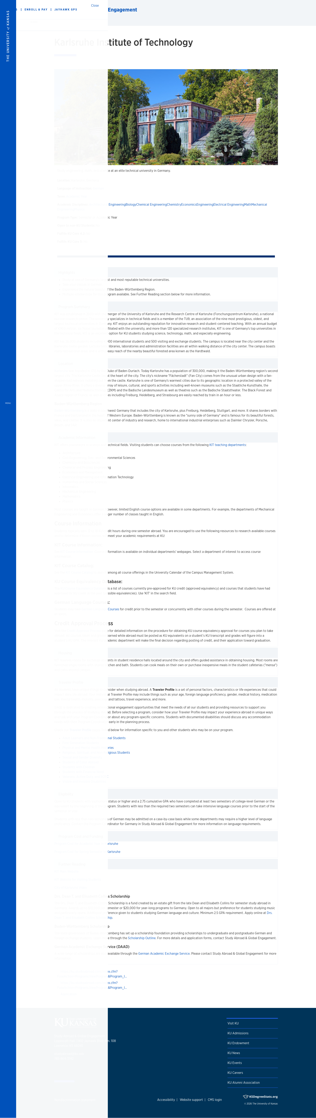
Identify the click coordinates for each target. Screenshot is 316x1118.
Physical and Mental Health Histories (88, 748)
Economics (188, 204)
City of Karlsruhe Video (70, 888)
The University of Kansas (265, 1103)
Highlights (66, 272)
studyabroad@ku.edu (69, 1054)
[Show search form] (298, 9)
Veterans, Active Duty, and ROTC (85, 777)
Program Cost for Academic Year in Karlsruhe (86, 844)
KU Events (235, 1063)
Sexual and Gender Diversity (82, 757)
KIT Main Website (66, 871)
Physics (79, 209)
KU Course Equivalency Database (83, 588)
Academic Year (76, 196)
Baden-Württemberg (69, 410)
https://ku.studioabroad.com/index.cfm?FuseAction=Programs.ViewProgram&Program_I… (92, 973)
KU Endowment (238, 1043)
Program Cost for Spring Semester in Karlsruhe (87, 852)
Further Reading (71, 864)
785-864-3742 (64, 1059)
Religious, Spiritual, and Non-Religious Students (96, 752)
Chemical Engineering (151, 204)
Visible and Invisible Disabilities (84, 781)
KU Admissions (238, 1033)
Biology (131, 204)
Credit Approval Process (84, 631)
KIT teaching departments (227, 445)
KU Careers (235, 1073)
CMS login (215, 1100)
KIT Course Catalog (79, 572)
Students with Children (78, 767)
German (98, 188)
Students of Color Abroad (80, 762)
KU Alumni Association (244, 1082)
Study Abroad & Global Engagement (95, 9)
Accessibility (166, 1100)
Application (68, 994)
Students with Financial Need (83, 772)
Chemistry (174, 204)
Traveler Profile (70, 682)
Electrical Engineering (228, 204)
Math (247, 204)
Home (34, 22)
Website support (191, 1100)
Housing (65, 652)
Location (65, 363)
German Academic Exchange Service (164, 953)
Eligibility (65, 794)
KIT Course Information (76, 552)
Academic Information (76, 437)
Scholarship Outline (142, 938)
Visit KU (233, 1023)
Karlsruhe (61, 371)
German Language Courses (100, 609)
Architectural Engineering (107, 204)
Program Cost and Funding (80, 836)
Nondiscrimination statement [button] (75, 1100)
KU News (234, 1053)
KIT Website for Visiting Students (77, 879)
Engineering (204, 204)
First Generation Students (80, 743)
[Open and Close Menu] (8, 559)
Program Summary (74, 306)
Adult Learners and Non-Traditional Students (94, 738)
